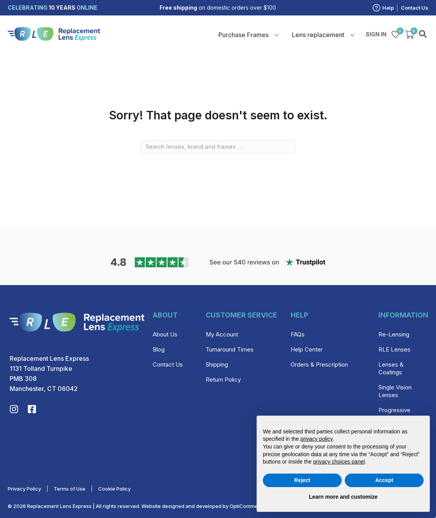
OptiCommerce (248, 506)
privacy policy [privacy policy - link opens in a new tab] (316, 439)
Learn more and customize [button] (343, 497)
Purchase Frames (243, 35)
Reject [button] (302, 480)
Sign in (376, 34)
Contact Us (414, 8)
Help (388, 8)
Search (423, 34)
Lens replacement (318, 35)
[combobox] (218, 146)
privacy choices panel (339, 462)
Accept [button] (384, 480)
